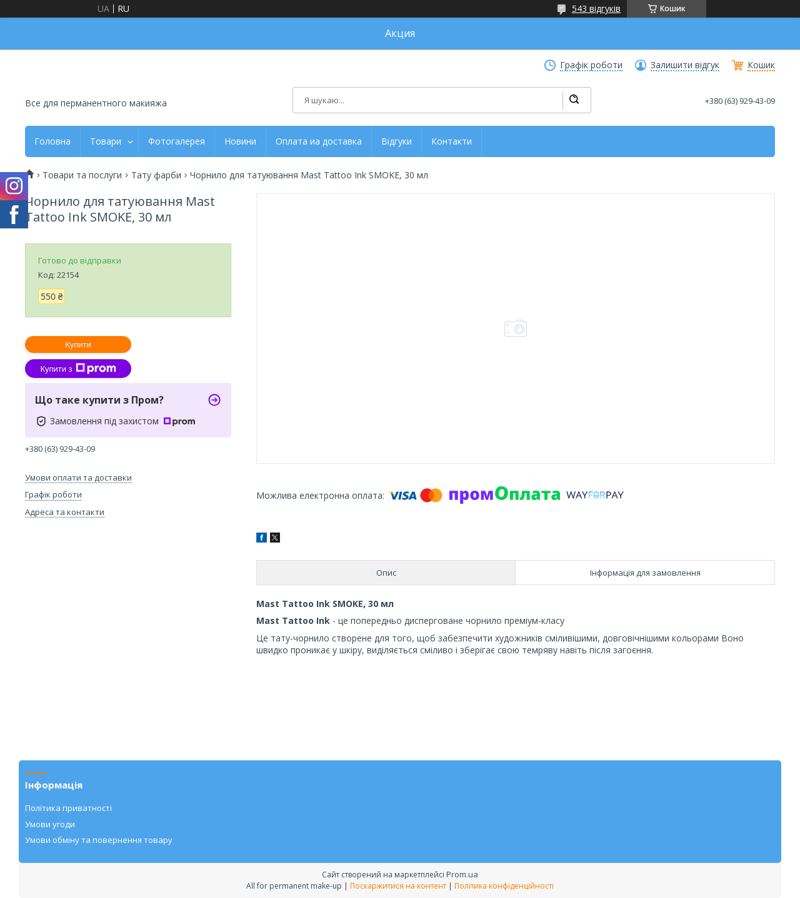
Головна (52, 141)
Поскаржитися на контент (398, 885)
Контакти (451, 141)
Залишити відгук (685, 65)
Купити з (78, 368)
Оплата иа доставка (319, 141)
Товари (105, 141)
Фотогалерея (176, 141)
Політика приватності (68, 808)
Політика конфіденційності (504, 885)
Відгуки (396, 141)
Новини (240, 141)
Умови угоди (50, 824)
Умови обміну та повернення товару (98, 839)
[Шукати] (573, 100)
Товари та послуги (82, 175)
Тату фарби (156, 175)
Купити (78, 344)
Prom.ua (462, 874)
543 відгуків (596, 8)
